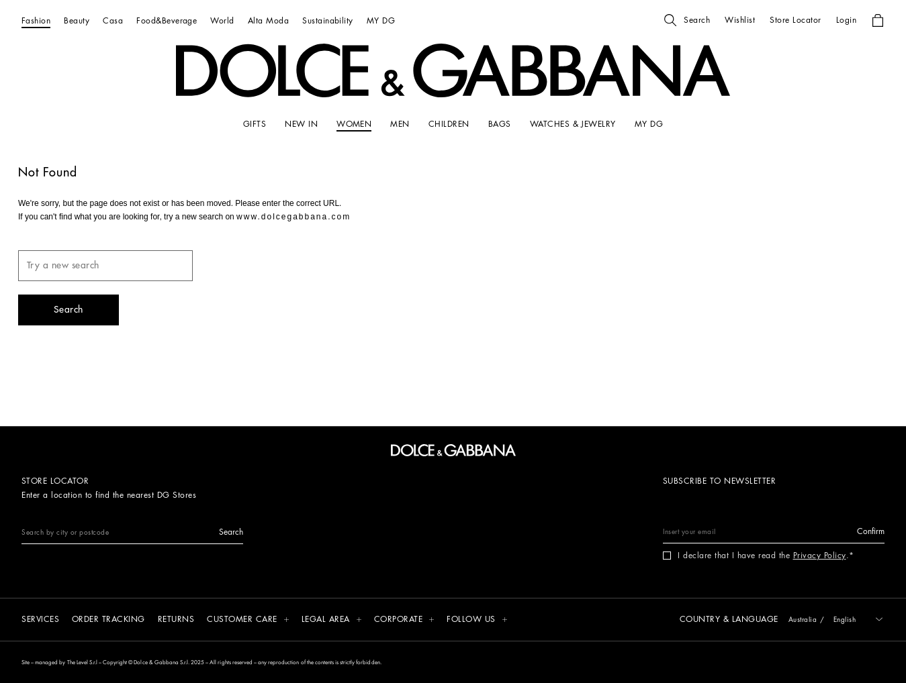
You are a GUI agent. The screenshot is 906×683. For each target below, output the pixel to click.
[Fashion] (35, 20)
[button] (687, 20)
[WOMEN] (353, 124)
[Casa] (113, 20)
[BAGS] (499, 124)
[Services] (40, 620)
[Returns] (176, 620)
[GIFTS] (254, 124)
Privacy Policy (819, 555)
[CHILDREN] (448, 124)
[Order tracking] (108, 620)
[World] (222, 20)
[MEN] (399, 124)
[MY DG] (381, 20)
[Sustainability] (327, 20)
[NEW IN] (301, 124)
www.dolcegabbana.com (293, 216)
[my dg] (649, 124)
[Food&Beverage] (166, 20)
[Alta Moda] (268, 20)
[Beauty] (76, 20)
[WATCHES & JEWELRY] (573, 124)
